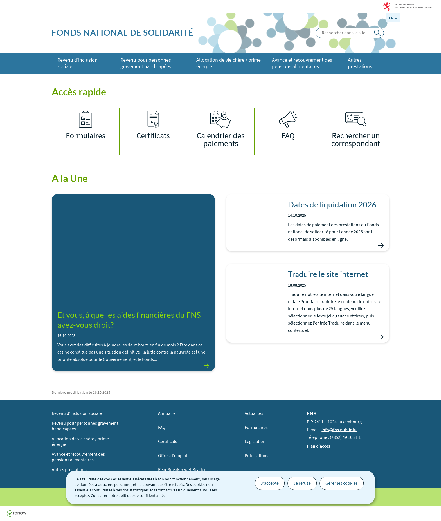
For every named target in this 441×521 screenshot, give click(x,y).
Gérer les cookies (341, 483)
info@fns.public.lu (339, 429)
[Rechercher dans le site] (377, 33)
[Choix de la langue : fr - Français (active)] (393, 17)
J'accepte (270, 483)
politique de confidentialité (141, 495)
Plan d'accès (318, 446)
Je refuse (302, 483)
